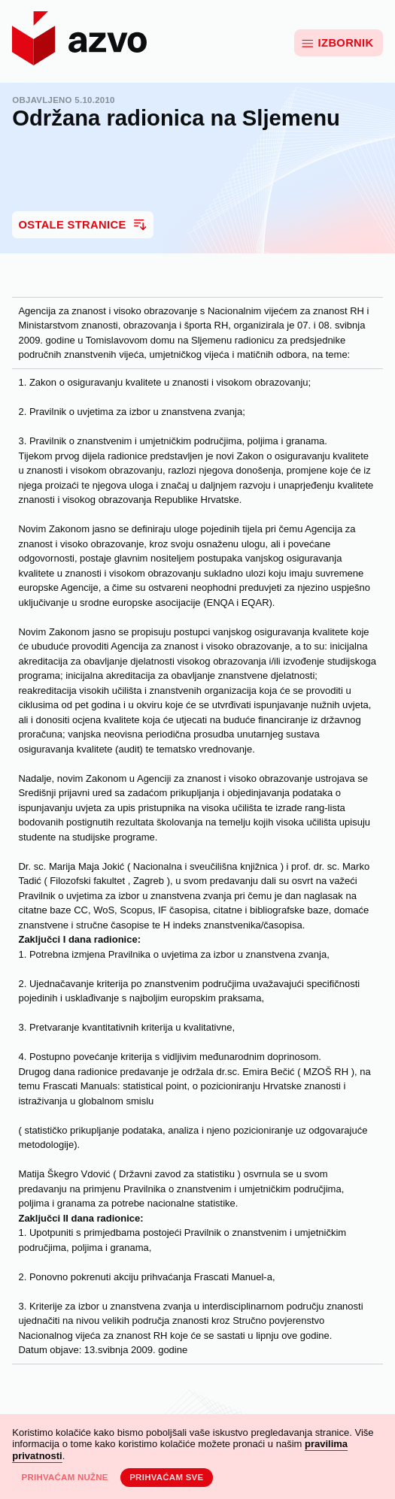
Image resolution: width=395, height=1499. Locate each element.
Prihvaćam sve (166, 1477)
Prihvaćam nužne (64, 1477)
